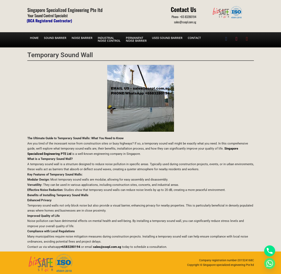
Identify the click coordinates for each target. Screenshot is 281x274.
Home (34, 38)
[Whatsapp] (269, 263)
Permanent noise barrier (136, 39)
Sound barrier (55, 38)
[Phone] (269, 250)
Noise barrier (82, 38)
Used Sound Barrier (167, 38)
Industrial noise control (109, 39)
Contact (194, 38)
